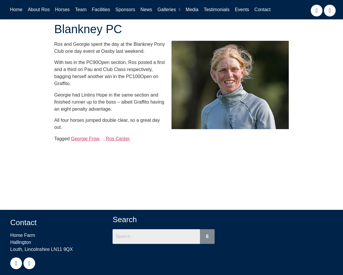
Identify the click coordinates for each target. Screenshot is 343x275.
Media (192, 9)
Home (16, 9)
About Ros (39, 9)
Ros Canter (117, 138)
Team (80, 9)
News (146, 9)
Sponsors (125, 9)
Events (242, 9)
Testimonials (217, 9)
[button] (169, 9)
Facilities (101, 9)
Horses (62, 9)
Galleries (168, 9)
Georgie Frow (85, 138)
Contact (262, 9)
